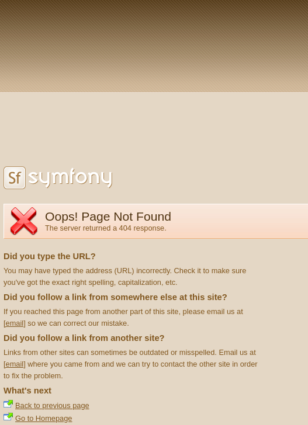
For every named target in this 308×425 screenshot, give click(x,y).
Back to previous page (52, 405)
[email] (15, 323)
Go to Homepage (43, 418)
